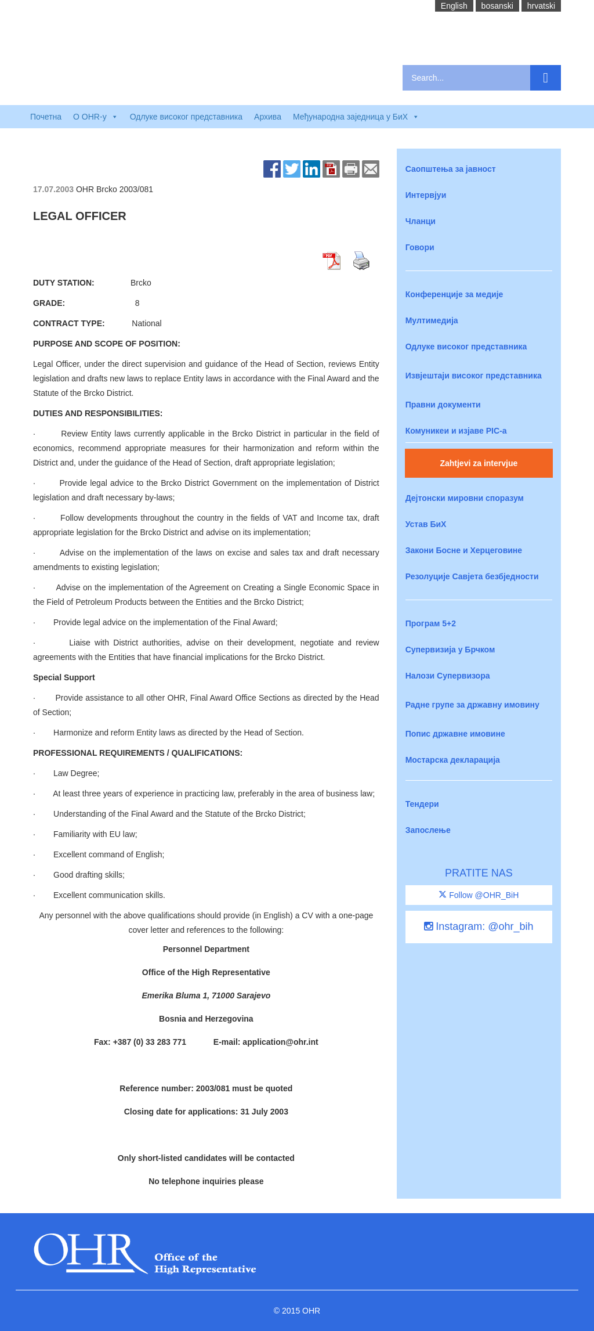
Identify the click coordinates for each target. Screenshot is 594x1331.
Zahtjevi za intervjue (478, 463)
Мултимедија (431, 320)
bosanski (497, 5)
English (454, 5)
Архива (267, 116)
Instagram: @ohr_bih (478, 926)
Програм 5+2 (430, 623)
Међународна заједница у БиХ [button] (356, 116)
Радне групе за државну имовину (472, 704)
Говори (419, 247)
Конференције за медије (454, 294)
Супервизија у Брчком (450, 649)
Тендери (422, 804)
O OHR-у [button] (95, 116)
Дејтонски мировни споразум (464, 498)
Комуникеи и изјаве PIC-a (456, 430)
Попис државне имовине (455, 733)
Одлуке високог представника (186, 116)
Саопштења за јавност (450, 169)
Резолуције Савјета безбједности (472, 576)
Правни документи (443, 404)
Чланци (420, 221)
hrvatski (541, 5)
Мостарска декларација (452, 759)
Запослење (428, 830)
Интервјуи (426, 195)
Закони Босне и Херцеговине (463, 550)
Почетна (45, 116)
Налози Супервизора (447, 675)
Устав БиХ (426, 524)
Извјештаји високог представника (473, 375)
